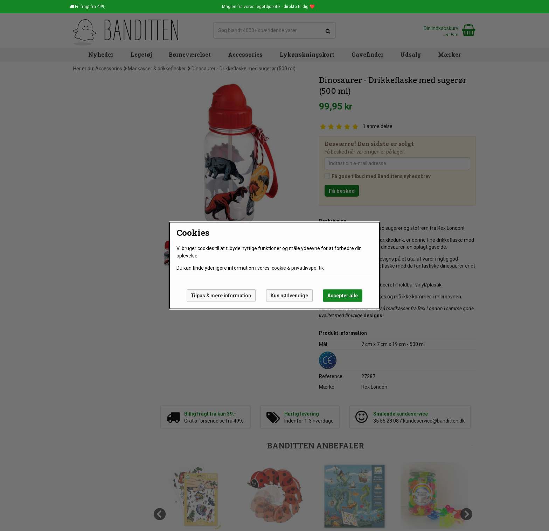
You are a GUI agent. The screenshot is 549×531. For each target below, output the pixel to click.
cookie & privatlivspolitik (298, 268)
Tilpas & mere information (221, 295)
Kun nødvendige (289, 295)
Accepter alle (342, 295)
